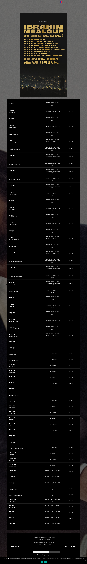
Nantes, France (12, 507)
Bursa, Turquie (12, 119)
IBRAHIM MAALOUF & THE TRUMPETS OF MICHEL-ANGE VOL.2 (52, 216)
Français (65, 2)
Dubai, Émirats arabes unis (15, 378)
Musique (42, 2)
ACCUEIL (21, 2)
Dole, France (11, 436)
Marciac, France (12, 269)
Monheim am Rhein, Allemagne (15, 328)
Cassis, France (12, 231)
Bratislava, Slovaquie (13, 291)
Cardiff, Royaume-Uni (13, 134)
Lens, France (11, 419)
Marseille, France (12, 413)
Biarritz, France (12, 372)
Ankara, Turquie (12, 127)
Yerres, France (12, 401)
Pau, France (11, 472)
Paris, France (12, 524)
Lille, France (11, 425)
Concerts (28, 2)
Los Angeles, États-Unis (14, 172)
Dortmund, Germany (13, 336)
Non (45, 562)
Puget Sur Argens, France (14, 239)
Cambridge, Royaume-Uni (14, 164)
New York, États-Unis (13, 216)
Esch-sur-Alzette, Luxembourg (15, 495)
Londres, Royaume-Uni (14, 157)
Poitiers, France (12, 501)
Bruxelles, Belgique (13, 519)
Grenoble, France (12, 354)
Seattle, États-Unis (13, 194)
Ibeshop (35, 2)
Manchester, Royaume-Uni (14, 149)
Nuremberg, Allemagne (14, 321)
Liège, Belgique (12, 104)
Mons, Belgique (12, 430)
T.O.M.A (48, 2)
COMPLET (70, 104)
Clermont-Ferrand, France (14, 395)
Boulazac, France (12, 466)
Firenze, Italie (12, 306)
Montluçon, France (13, 389)
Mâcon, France (12, 442)
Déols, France (12, 366)
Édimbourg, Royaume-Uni (14, 142)
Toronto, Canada (12, 201)
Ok (42, 562)
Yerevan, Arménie (12, 254)
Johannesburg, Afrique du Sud (15, 276)
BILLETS (71, 111)
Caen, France (12, 460)
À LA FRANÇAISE (53, 342)
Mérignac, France (12, 342)
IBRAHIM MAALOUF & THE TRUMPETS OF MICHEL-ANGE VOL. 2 (52, 104)
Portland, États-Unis (13, 186)
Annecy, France (12, 407)
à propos (55, 2)
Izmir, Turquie (12, 112)
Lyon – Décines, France (14, 360)
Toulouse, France (12, 348)
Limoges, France (12, 384)
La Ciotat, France (12, 246)
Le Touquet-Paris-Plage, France (16, 448)
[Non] (85, 560)
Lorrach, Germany (13, 313)
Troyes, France (12, 454)
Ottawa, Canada (12, 209)
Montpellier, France (13, 489)
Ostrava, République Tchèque (15, 261)
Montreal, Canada (12, 224)
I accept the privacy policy (44, 555)
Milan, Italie (11, 298)
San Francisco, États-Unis (14, 179)
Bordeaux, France (12, 483)
